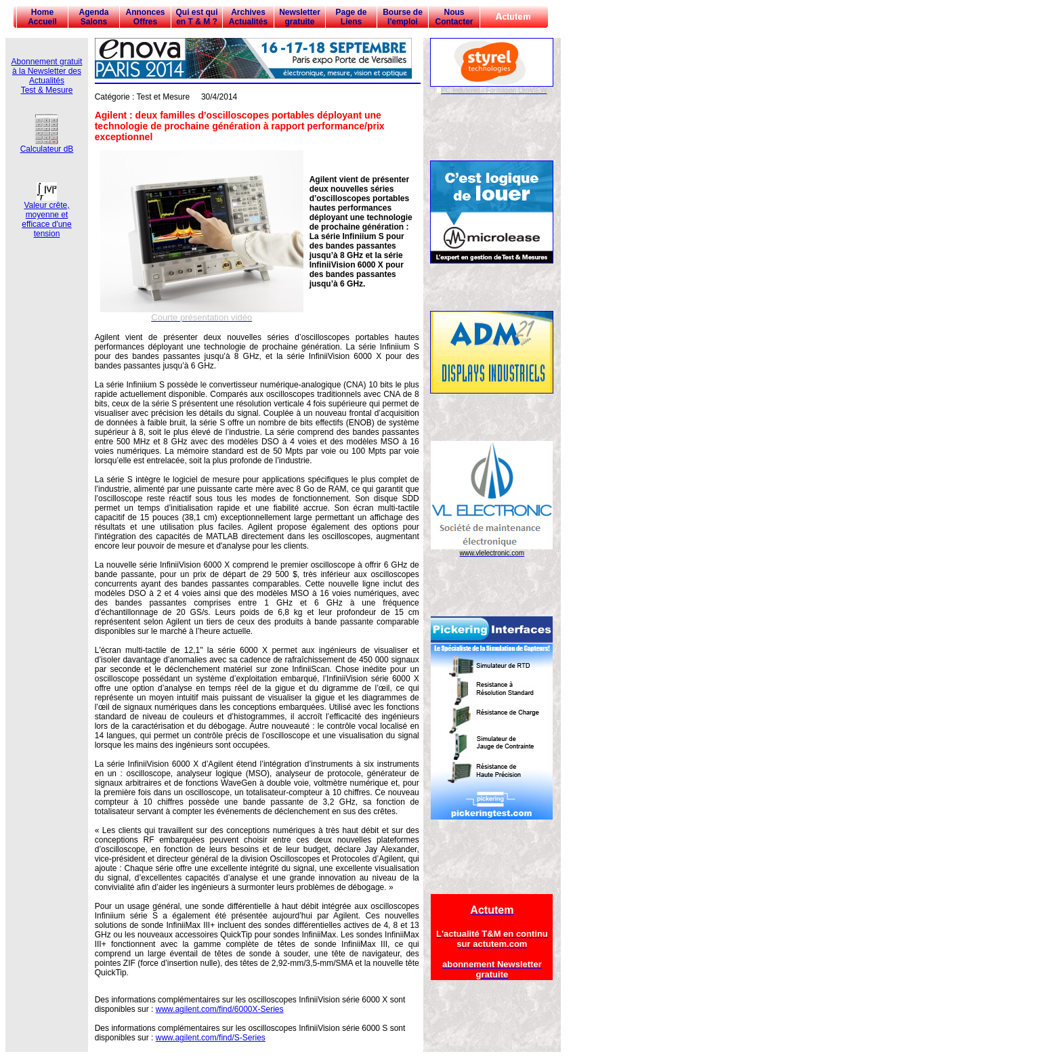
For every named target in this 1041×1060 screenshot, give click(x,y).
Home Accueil (42, 16)
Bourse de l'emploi (403, 16)
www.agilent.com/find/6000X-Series (220, 1009)
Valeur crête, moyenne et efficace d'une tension (46, 215)
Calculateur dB (47, 145)
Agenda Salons (93, 16)
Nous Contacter (454, 16)
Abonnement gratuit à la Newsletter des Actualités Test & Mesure (47, 76)
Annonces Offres (145, 16)
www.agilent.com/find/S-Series (210, 1037)
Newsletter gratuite (299, 16)
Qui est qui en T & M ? (196, 16)
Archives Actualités (248, 16)
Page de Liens (350, 16)
